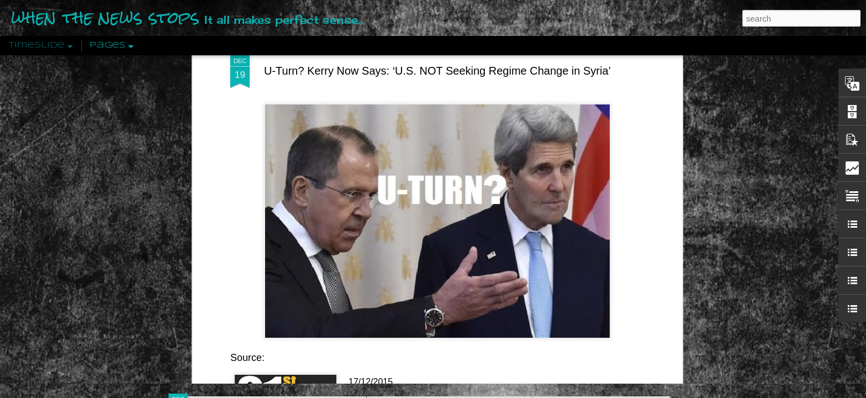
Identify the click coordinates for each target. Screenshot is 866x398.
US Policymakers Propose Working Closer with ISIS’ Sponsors (648, 332)
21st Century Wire (383, 266)
